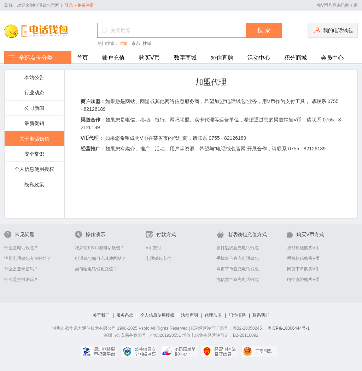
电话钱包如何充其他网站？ (100, 258)
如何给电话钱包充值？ (96, 269)
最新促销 (34, 123)
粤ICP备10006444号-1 (288, 328)
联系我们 (260, 315)
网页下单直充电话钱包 (237, 269)
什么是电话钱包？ (21, 247)
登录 (69, 5)
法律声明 (189, 315)
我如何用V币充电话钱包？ (99, 247)
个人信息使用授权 (34, 169)
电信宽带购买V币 (303, 279)
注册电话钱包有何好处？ (27, 258)
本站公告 (34, 77)
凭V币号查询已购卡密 (337, 5)
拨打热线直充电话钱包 (237, 247)
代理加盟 (213, 315)
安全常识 (34, 154)
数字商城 (185, 58)
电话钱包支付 (158, 258)
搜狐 (147, 43)
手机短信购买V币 (303, 258)
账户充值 (113, 58)
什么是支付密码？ (21, 279)
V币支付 (153, 247)
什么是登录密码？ (21, 269)
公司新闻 (34, 108)
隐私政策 (34, 184)
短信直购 (222, 58)
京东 (136, 43)
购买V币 (149, 58)
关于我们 (101, 315)
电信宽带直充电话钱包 (237, 279)
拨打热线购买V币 (303, 247)
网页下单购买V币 (303, 269)
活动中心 (258, 58)
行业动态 (34, 92)
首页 (82, 58)
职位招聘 (237, 315)
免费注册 (85, 5)
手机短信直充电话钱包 (237, 258)
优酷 (124, 43)
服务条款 (124, 315)
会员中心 (332, 58)
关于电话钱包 (34, 139)
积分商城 (295, 58)
